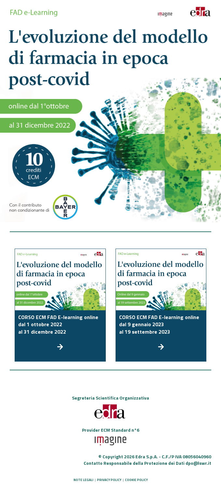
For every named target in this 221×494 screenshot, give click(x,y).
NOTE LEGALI (83, 479)
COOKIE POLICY (136, 479)
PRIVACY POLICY (109, 479)
